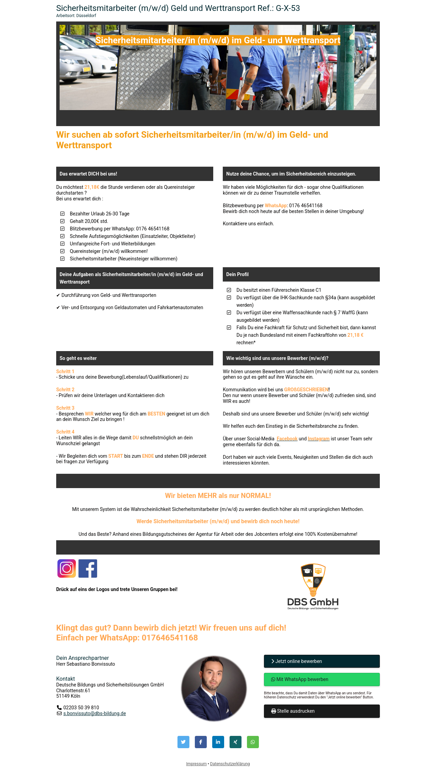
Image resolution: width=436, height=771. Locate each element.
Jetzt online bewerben (296, 661)
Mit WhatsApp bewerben (299, 679)
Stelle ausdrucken (293, 711)
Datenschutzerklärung (230, 763)
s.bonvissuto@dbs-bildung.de (94, 713)
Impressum (196, 763)
